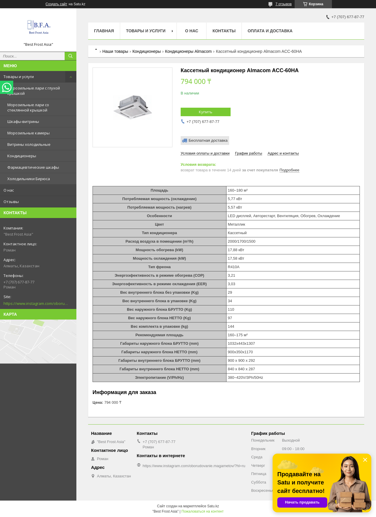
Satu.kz (213, 506)
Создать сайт (56, 4)
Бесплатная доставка (208, 140)
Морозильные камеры (28, 133)
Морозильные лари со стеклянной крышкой (28, 107)
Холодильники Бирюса (28, 178)
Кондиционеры (21, 155)
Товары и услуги (19, 76)
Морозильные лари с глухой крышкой (33, 90)
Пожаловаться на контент (203, 511)
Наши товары (115, 51)
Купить (205, 111)
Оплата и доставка (270, 30)
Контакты (223, 30)
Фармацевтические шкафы (33, 167)
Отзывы (11, 201)
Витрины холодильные (29, 144)
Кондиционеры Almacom (188, 51)
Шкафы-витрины (23, 121)
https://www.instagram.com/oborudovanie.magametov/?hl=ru (36, 303)
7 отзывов (284, 4)
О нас (9, 190)
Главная (104, 30)
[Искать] (70, 56)
